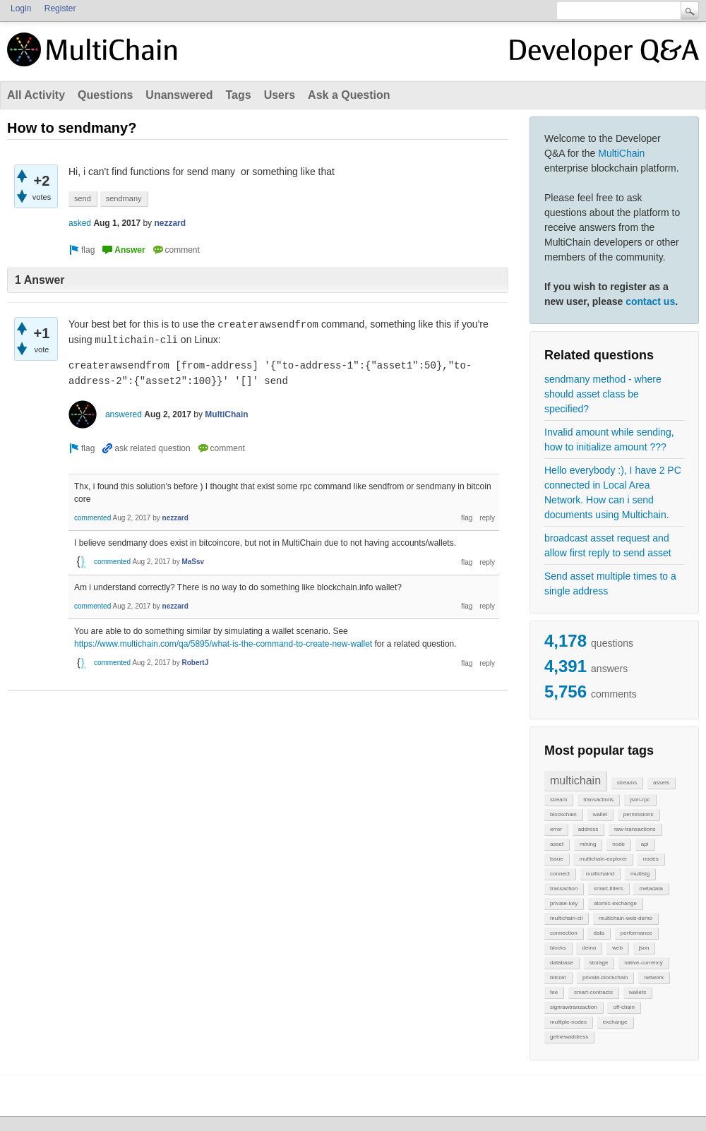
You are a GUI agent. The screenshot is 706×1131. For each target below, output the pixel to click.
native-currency (643, 962)
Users (279, 95)
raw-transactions (635, 829)
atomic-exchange (615, 903)
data (598, 933)
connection (564, 933)
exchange (615, 1022)
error (556, 829)
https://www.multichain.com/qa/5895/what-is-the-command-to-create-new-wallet (223, 644)
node (618, 844)
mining (588, 844)
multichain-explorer (603, 859)
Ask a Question (349, 95)
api (645, 844)
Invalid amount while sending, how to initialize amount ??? (609, 439)
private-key (564, 903)
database (561, 962)
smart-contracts (593, 992)
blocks (558, 948)
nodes (651, 859)
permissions (638, 814)
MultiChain (621, 153)
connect (560, 873)
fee (554, 992)
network (654, 977)
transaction (564, 888)
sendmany (124, 198)
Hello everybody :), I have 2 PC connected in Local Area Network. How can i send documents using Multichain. (612, 492)
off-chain (624, 1007)
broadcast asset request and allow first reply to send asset (607, 545)
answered (123, 414)
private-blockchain (605, 977)
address (588, 829)
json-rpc (640, 799)
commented (92, 518)
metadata (650, 888)
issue (556, 859)
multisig (640, 873)
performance (636, 933)
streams (627, 782)
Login (21, 8)
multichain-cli (566, 918)
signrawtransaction (573, 1007)
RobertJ (194, 662)
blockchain (563, 814)
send (82, 198)
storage (599, 962)
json (644, 948)
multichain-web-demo (625, 918)
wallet (600, 814)
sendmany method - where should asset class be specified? (603, 393)
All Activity (36, 95)
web (617, 948)
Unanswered (179, 95)
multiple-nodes (568, 1022)
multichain (575, 780)
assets (661, 782)
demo (589, 948)
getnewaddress (569, 1037)
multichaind (600, 873)
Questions (105, 95)
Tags (238, 95)
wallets (637, 992)
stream (558, 799)
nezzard (170, 223)
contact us (650, 301)
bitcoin (558, 977)
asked (79, 223)
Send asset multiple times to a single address (610, 583)
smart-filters (608, 888)
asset (556, 844)
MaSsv (192, 562)
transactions (598, 799)
